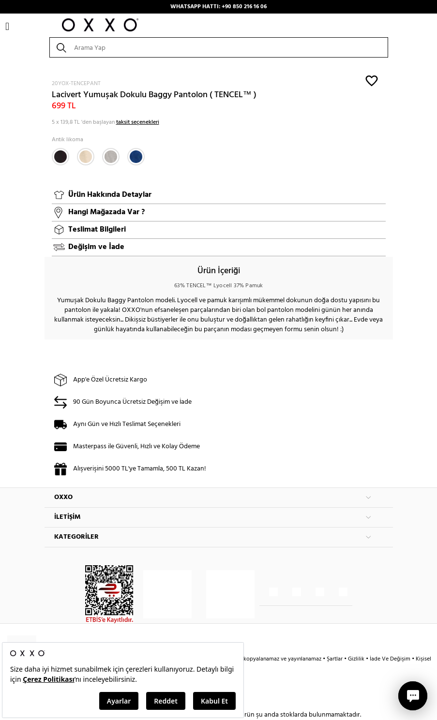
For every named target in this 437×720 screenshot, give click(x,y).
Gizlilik (357, 659)
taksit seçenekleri (137, 122)
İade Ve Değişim (390, 659)
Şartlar (335, 659)
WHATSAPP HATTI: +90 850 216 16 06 (218, 7)
